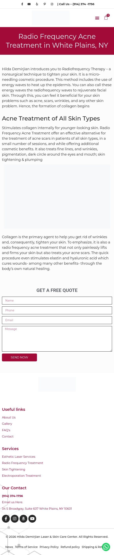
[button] (97, 18)
